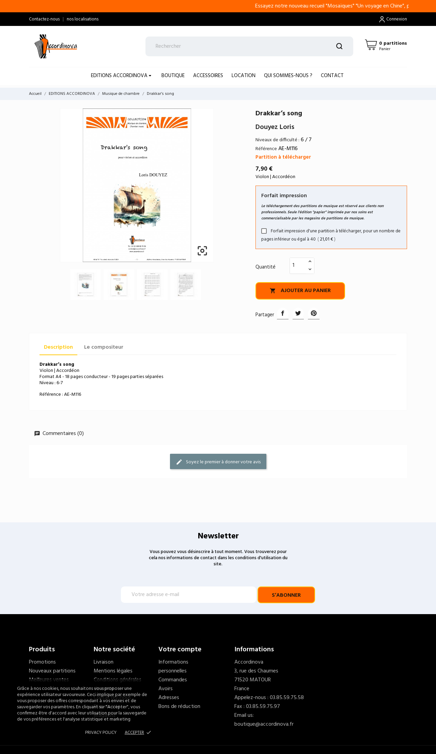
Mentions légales (113, 671)
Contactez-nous (44, 19)
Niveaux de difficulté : (277, 140)
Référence (266, 149)
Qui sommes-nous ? (288, 76)
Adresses (168, 697)
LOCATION (243, 76)
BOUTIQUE (173, 76)
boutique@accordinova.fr (264, 724)
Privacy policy (100, 732)
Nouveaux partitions (52, 671)
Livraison (103, 662)
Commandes (172, 680)
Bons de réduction (179, 706)
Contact (332, 76)
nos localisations (82, 19)
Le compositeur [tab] (103, 347)
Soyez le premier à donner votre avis (218, 462)
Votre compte (179, 649)
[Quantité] (298, 265)
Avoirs (165, 688)
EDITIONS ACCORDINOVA (120, 76)
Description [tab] (58, 347)
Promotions (42, 662)
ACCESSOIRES (208, 76)
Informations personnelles (173, 667)
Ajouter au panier (300, 290)
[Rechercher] (249, 46)
